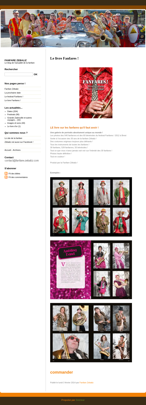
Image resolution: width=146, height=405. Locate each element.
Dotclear (80, 400)
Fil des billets (14, 173)
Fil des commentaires (18, 177)
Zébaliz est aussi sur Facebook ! (19, 142)
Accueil (8, 150)
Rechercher (11, 69)
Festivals (11, 114)
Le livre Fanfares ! (13, 100)
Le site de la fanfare (13, 138)
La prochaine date (13, 93)
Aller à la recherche (136, 2)
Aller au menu (120, 2)
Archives (16, 150)
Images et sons (14, 123)
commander (61, 372)
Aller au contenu (104, 2)
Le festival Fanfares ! (14, 96)
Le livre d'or (12, 126)
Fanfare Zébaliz (11, 89)
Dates (10, 111)
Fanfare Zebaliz (73, 28)
